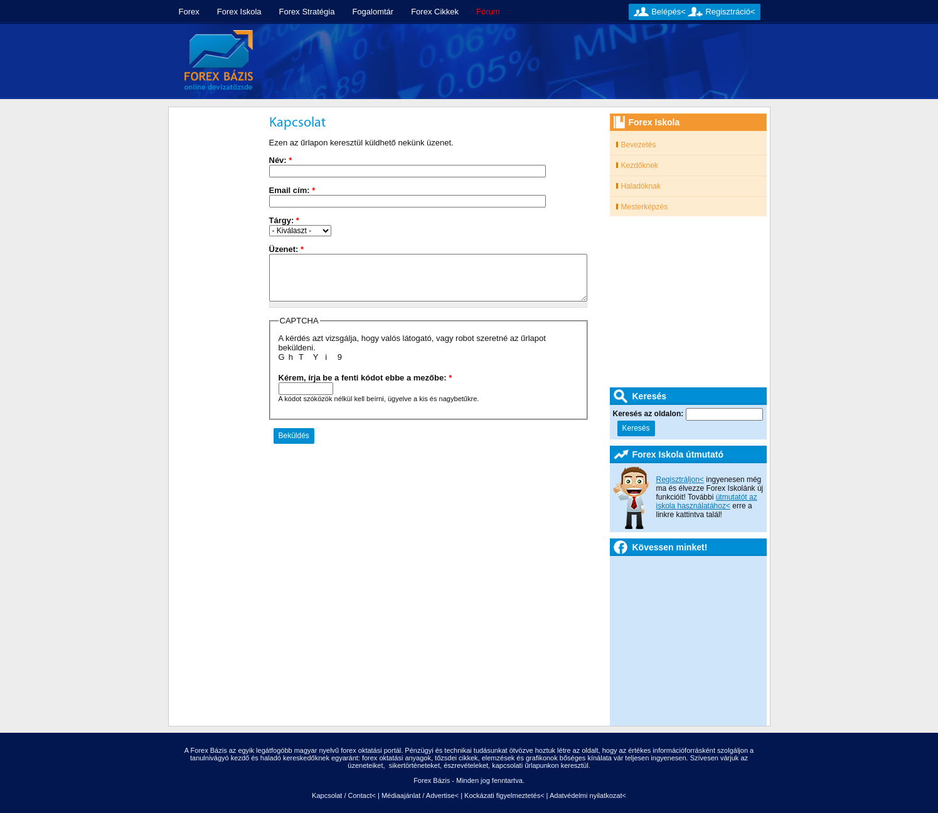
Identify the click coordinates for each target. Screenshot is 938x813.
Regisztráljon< (680, 479)
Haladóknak (641, 186)
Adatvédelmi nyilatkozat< (588, 795)
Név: (280, 160)
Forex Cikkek (435, 11)
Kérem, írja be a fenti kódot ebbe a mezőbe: (365, 377)
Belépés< (668, 11)
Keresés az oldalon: (649, 413)
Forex (189, 11)
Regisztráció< (730, 11)
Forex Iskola (239, 11)
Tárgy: (284, 220)
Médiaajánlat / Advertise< (420, 795)
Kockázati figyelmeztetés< (504, 795)
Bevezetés (638, 144)
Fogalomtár (372, 11)
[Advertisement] (517, 61)
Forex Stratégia (307, 11)
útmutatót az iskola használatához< (706, 501)
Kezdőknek (639, 165)
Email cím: (292, 190)
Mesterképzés (644, 206)
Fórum (488, 11)
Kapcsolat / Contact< (344, 795)
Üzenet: (286, 249)
